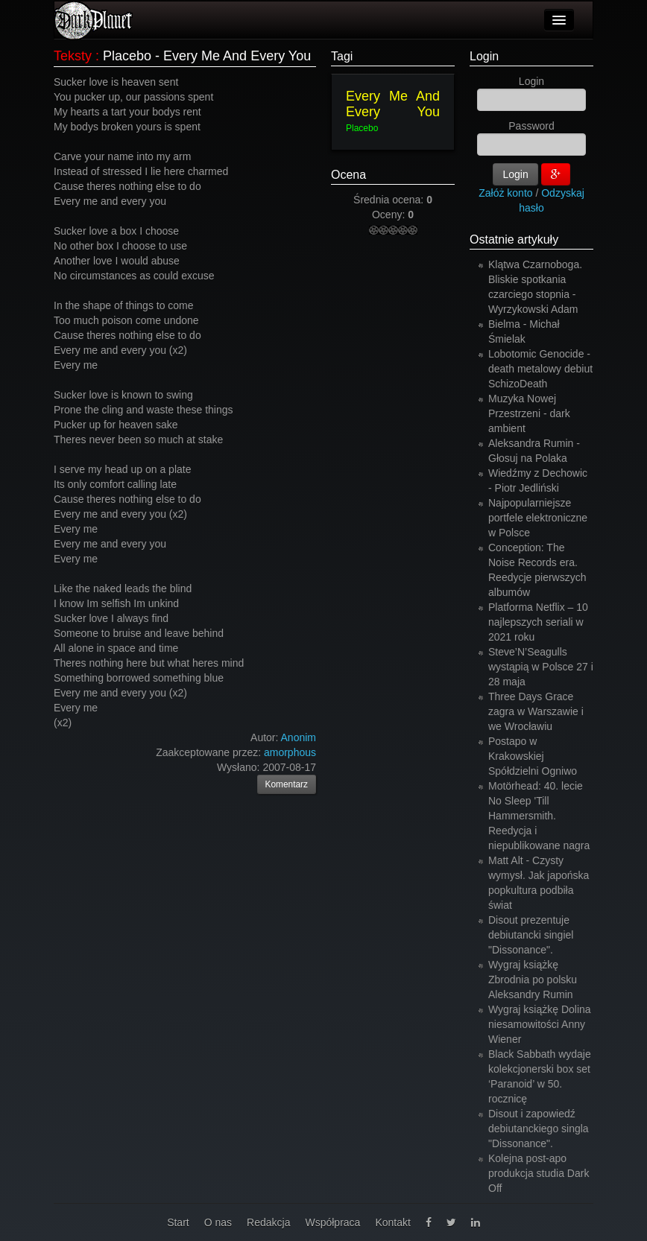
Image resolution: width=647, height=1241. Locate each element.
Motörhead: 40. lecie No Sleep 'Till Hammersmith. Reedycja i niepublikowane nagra (539, 815)
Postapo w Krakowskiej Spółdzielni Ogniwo (532, 756)
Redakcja (268, 1222)
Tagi (342, 56)
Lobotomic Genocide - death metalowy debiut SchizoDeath (540, 369)
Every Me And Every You (393, 104)
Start (178, 1222)
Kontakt (392, 1222)
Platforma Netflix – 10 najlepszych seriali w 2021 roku (538, 622)
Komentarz (287, 784)
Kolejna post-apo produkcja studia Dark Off (538, 1173)
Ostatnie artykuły (514, 239)
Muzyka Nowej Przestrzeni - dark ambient (529, 413)
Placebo (362, 128)
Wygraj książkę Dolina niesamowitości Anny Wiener (539, 1024)
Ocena (348, 174)
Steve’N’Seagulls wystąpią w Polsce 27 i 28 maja (540, 667)
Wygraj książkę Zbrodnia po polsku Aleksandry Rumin (532, 979)
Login (484, 56)
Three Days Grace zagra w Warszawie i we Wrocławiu (536, 711)
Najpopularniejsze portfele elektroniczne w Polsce (537, 518)
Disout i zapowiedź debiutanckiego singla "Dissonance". (538, 1128)
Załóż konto (505, 193)
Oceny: (390, 214)
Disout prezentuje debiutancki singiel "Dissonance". (530, 935)
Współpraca (332, 1222)
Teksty (73, 55)
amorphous (290, 752)
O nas (218, 1222)
